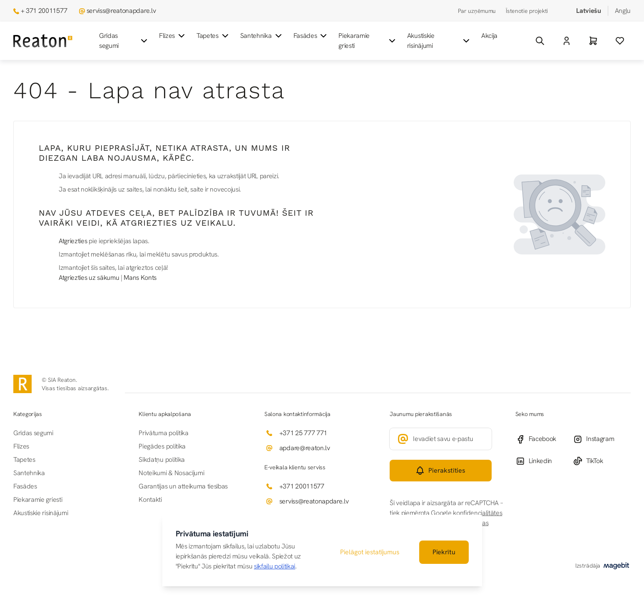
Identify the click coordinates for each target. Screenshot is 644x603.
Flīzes (172, 36)
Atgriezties (73, 241)
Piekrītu (444, 552)
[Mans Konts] (566, 41)
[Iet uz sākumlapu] (42, 41)
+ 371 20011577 (44, 10)
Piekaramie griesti (367, 40)
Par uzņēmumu (477, 11)
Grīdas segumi (124, 40)
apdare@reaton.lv (304, 448)
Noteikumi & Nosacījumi (171, 472)
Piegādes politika (162, 446)
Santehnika (261, 36)
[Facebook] (544, 439)
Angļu (623, 10)
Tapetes (213, 36)
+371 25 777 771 (303, 433)
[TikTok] (602, 461)
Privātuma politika (163, 433)
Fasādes (311, 36)
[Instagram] (602, 439)
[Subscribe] (440, 470)
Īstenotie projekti (527, 11)
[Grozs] (593, 41)
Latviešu (588, 10)
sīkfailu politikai (274, 566)
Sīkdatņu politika (162, 459)
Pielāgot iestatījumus (369, 552)
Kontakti (150, 499)
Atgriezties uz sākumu (89, 277)
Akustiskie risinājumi (439, 40)
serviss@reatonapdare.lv (121, 10)
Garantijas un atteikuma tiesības (183, 486)
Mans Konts (140, 277)
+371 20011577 (301, 486)
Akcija (489, 35)
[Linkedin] (544, 461)
